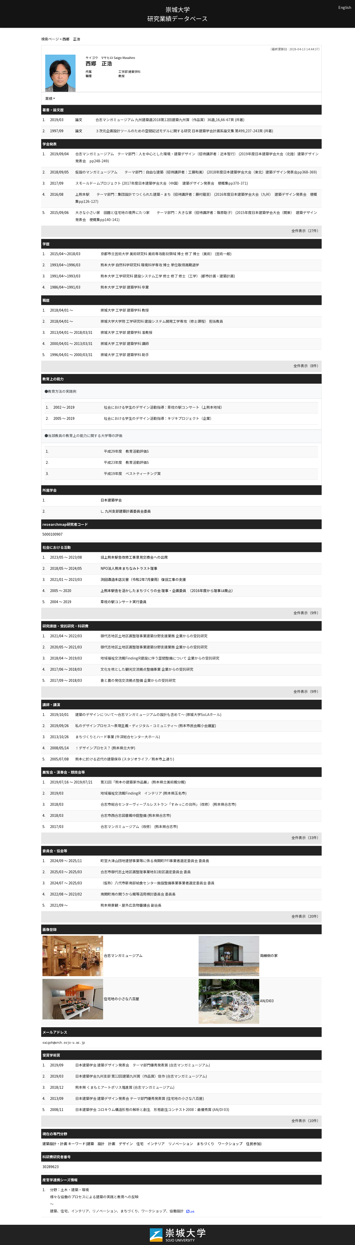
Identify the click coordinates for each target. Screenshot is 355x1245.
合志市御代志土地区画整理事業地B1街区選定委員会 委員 (146, 871)
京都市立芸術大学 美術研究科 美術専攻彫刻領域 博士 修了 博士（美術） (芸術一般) (166, 253)
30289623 (50, 1166)
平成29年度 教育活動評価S (126, 451)
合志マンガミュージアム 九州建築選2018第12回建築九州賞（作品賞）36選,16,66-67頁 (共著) (170, 119)
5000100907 (52, 534)
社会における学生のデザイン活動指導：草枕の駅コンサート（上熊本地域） (164, 407)
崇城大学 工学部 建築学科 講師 (125, 343)
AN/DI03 (267, 1000)
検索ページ (50, 38)
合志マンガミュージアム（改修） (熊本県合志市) (139, 826)
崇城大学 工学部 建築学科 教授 (125, 310)
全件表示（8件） (307, 365)
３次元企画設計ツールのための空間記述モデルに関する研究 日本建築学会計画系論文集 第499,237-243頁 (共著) (184, 130)
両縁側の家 (269, 955)
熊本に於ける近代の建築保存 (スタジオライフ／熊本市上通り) (124, 758)
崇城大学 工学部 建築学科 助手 (125, 354)
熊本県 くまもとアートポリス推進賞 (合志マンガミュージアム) (124, 1087)
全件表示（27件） (306, 230)
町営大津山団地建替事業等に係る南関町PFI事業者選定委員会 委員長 (155, 860)
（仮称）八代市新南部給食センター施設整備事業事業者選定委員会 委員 (158, 882)
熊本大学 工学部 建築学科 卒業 (125, 287)
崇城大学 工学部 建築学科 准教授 (126, 332)
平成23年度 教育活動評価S (126, 462)
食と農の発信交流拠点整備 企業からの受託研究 (138, 680)
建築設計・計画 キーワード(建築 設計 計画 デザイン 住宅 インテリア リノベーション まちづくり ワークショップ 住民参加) (152, 1143)
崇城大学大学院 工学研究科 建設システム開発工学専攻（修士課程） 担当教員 (162, 321)
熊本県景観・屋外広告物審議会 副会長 (131, 905)
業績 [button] (48, 98)
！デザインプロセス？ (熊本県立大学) (105, 747)
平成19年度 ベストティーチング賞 (132, 473)
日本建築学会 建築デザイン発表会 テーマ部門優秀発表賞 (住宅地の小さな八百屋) (139, 1098)
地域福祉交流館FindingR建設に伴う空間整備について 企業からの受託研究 (160, 658)
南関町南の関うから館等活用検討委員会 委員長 (138, 894)
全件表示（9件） (307, 612)
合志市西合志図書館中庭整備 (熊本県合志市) (136, 815)
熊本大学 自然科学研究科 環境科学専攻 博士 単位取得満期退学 (150, 264)
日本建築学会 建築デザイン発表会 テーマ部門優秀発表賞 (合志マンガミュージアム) (142, 1064)
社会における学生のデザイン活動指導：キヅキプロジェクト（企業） (159, 418)
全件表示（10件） (306, 1120)
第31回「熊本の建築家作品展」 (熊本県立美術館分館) (143, 781)
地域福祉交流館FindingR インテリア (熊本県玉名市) (143, 793)
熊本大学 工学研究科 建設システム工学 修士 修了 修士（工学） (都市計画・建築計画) (168, 275)
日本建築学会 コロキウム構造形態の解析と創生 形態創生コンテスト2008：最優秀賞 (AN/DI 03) (152, 1109)
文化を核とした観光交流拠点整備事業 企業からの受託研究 (147, 669)
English (344, 7)
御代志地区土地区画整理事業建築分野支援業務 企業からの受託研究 (154, 635)
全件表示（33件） (306, 837)
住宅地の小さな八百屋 (121, 998)
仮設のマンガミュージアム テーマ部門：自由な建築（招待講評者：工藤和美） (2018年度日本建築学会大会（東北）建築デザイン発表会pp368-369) (196, 171)
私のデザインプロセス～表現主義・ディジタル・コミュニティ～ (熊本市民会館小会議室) (145, 725)
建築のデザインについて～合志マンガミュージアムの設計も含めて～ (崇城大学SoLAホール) (148, 714)
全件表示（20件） (306, 916)
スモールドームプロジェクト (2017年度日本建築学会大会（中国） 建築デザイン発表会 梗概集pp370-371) (161, 183)
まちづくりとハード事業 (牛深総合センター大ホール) (117, 736)
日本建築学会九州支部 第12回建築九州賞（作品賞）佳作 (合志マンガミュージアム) (141, 1076)
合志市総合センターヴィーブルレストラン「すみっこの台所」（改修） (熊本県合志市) (168, 804)
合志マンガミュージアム (123, 955)
